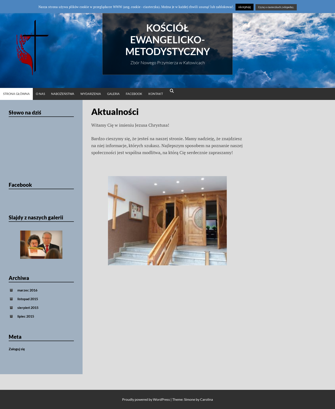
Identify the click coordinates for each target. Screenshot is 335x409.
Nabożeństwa (62, 94)
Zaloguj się (17, 349)
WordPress (161, 399)
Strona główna (16, 94)
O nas (40, 94)
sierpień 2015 (27, 307)
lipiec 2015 (25, 316)
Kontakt (155, 94)
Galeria (113, 94)
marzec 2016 (27, 290)
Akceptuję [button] (244, 7)
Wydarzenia (90, 94)
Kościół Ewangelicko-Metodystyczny (167, 39)
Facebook (134, 94)
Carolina (206, 399)
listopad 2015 (27, 299)
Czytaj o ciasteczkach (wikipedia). (276, 7)
